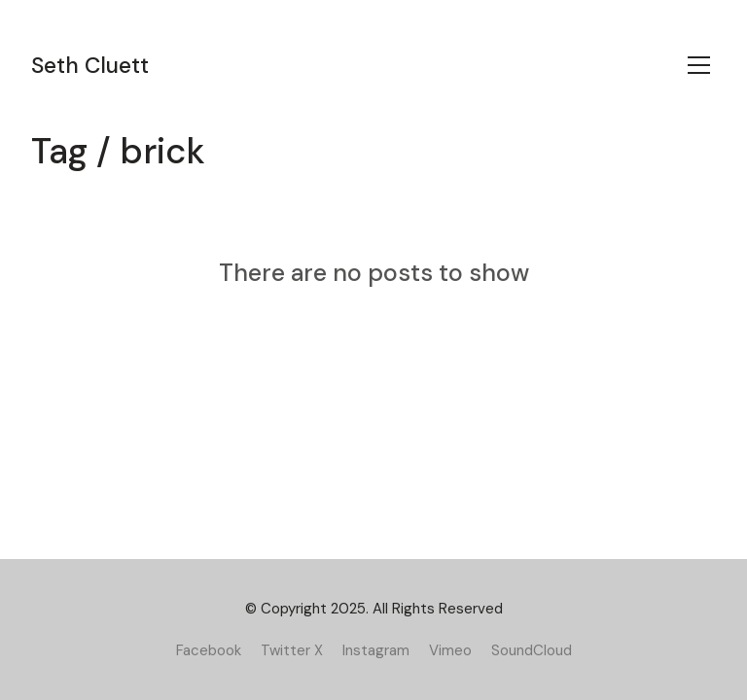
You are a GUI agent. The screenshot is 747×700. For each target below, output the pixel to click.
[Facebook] (208, 650)
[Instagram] (375, 650)
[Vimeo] (450, 650)
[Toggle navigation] (699, 65)
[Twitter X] (292, 650)
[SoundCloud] (531, 650)
